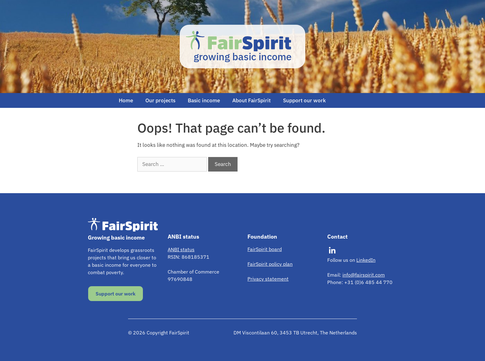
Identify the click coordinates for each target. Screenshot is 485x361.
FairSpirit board (264, 249)
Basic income (204, 100)
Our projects (160, 100)
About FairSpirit (251, 100)
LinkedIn (366, 260)
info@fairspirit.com (363, 275)
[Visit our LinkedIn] (332, 251)
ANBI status (181, 249)
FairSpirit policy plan (270, 264)
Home (126, 100)
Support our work (304, 100)
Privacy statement (268, 279)
